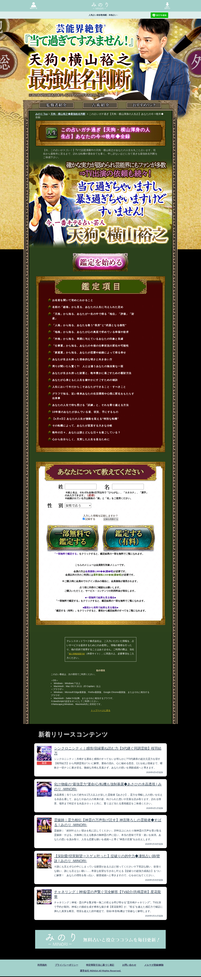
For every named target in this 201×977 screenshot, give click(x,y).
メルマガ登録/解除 (156, 965)
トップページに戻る (100, 710)
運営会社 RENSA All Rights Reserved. (100, 971)
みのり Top (41, 114)
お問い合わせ (130, 965)
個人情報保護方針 (77, 654)
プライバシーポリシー (64, 965)
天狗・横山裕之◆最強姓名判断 (68, 114)
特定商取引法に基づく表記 (100, 965)
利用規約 (39, 965)
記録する (89, 519)
